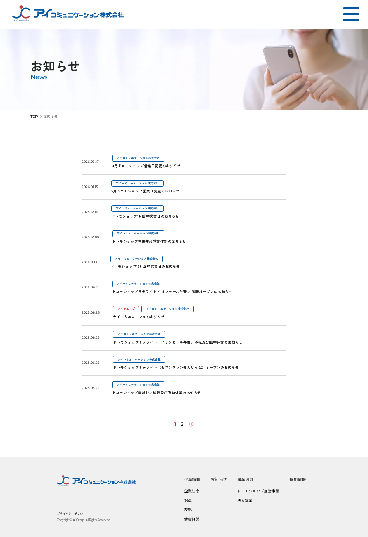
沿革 (188, 500)
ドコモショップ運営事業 (258, 490)
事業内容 (245, 479)
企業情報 (192, 479)
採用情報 (297, 479)
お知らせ (219, 479)
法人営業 (244, 500)
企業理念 (191, 490)
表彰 (188, 509)
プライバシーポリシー (71, 513)
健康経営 (191, 518)
